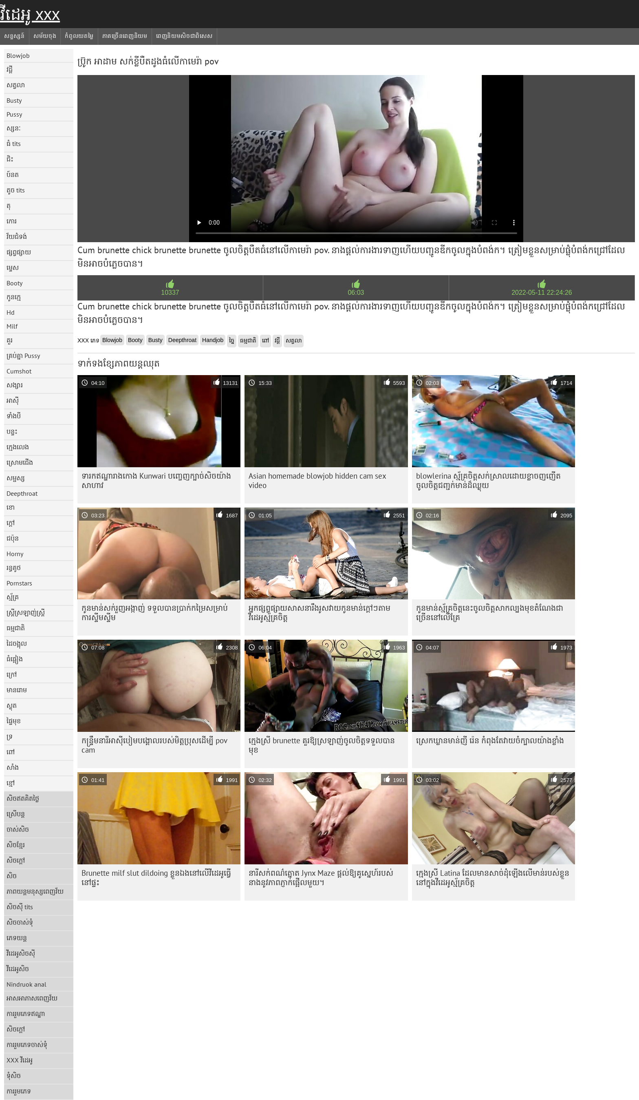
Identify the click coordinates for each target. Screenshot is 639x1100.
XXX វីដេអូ (20, 1060)
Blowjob (18, 55)
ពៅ (11, 752)
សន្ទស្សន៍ (14, 36)
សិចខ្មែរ (16, 845)
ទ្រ (10, 736)
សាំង (13, 767)
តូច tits (16, 190)
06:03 (356, 292)
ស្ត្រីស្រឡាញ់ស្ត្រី (26, 612)
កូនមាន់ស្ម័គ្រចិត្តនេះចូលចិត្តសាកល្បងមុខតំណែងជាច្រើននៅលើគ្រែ (489, 612)
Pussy (14, 114)
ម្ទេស (13, 267)
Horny (15, 554)
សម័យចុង (45, 36)
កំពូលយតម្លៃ (79, 36)
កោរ (12, 221)
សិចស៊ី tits (20, 907)
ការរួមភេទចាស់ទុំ (27, 1044)
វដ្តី (10, 69)
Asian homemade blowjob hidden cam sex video (317, 480)
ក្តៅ (11, 523)
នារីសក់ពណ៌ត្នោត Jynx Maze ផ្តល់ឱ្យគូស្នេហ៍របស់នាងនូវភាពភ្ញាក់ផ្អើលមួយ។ (321, 877)
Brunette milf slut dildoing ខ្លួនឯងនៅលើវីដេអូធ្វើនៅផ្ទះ (156, 877)
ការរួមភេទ (19, 1091)
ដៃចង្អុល (17, 643)
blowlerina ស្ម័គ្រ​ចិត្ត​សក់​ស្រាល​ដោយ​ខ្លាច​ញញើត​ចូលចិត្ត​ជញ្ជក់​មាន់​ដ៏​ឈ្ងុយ (488, 480)
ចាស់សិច (18, 829)
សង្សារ (15, 385)
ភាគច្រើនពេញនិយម (125, 36)
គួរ (10, 340)
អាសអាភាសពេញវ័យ (32, 998)
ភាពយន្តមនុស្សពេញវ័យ (35, 891)
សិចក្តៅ (16, 860)
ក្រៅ (12, 674)
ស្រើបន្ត (16, 814)
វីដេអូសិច (18, 969)
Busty (14, 100)
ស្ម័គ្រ (13, 597)
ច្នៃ (231, 340)
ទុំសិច (14, 1075)
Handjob (212, 340)
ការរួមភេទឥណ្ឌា (26, 1013)
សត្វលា (16, 85)
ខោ (11, 507)
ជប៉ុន (13, 538)
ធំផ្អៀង (15, 659)
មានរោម (17, 690)
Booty (14, 283)
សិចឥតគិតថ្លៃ (23, 798)
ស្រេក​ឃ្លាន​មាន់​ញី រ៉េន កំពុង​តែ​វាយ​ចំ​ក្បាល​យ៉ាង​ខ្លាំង (490, 740)
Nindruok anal (26, 984)
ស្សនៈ (14, 128)
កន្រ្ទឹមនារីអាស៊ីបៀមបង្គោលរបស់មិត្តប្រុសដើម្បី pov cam (154, 745)
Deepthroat (22, 493)
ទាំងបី (14, 416)
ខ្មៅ (11, 783)
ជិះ (10, 159)
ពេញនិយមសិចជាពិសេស (184, 36)
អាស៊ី (13, 400)
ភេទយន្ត (17, 938)
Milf (12, 326)
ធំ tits (14, 143)
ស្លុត (12, 705)
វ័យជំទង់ (17, 236)
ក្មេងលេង (18, 447)
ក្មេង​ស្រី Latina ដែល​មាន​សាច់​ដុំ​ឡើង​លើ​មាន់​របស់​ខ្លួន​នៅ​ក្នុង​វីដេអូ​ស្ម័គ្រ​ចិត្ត (492, 877)
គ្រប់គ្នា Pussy (23, 355)
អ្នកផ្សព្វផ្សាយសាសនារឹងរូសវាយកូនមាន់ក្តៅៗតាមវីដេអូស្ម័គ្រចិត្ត (319, 612)
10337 (170, 292)
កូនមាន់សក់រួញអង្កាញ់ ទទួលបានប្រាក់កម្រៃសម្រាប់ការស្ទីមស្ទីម (155, 612)
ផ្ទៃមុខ (14, 721)
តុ (9, 205)
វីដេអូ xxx (30, 14)
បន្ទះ (12, 431)
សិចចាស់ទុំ (20, 922)
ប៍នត (13, 174)
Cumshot (19, 371)
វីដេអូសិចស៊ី (21, 953)
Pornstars (19, 583)
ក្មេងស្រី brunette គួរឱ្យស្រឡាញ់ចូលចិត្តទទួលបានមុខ (322, 745)
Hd (11, 312)
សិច (12, 876)
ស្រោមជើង (20, 462)
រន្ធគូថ (14, 567)
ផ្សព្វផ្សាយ (19, 252)
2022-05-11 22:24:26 (541, 292)
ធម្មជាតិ (16, 628)
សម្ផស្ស (16, 478)
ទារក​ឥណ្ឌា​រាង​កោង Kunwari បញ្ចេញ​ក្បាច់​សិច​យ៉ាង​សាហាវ (156, 480)
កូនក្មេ (14, 297)
